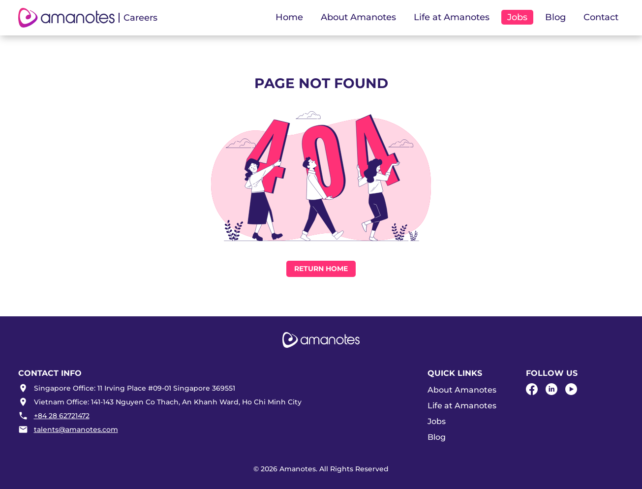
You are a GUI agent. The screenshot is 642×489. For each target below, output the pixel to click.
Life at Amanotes (462, 405)
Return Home (321, 268)
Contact (600, 17)
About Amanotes (462, 390)
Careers (140, 17)
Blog (555, 17)
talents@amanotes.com (76, 429)
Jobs (437, 421)
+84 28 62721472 (62, 415)
